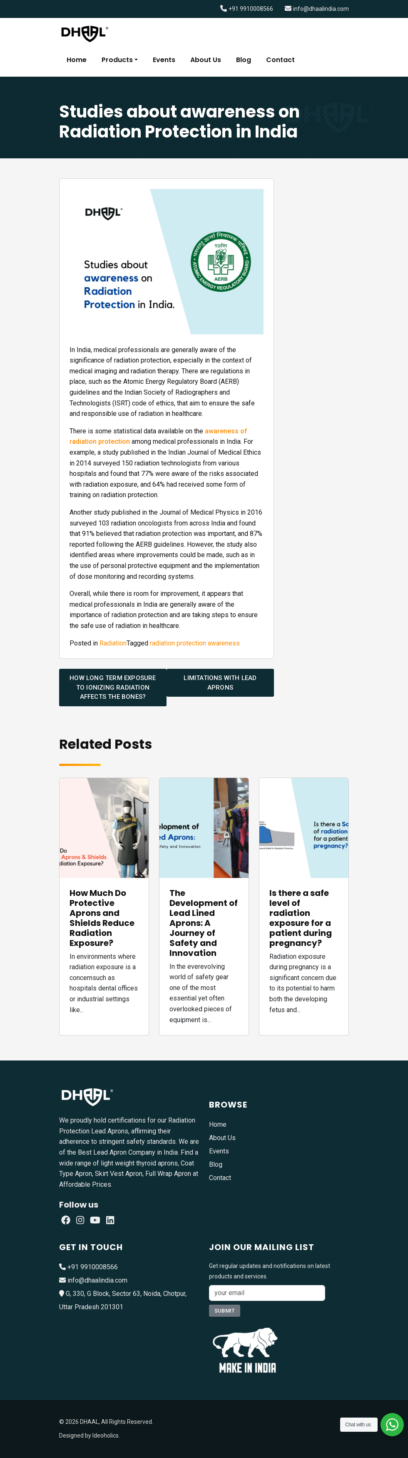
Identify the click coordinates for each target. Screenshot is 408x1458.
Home (77, 60)
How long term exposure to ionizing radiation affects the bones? (113, 687)
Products (117, 60)
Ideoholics (105, 1435)
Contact (280, 60)
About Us (205, 60)
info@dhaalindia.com (321, 8)
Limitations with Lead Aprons (220, 682)
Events (164, 60)
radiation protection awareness (195, 643)
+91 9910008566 (251, 8)
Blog (243, 60)
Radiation (113, 643)
